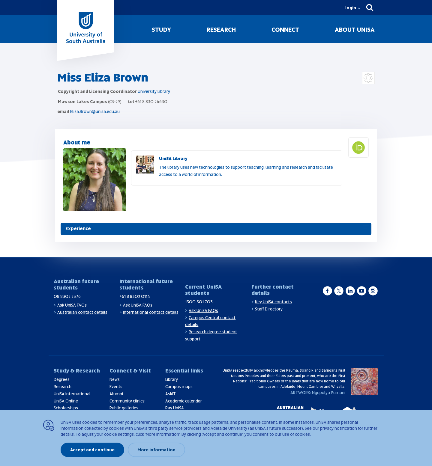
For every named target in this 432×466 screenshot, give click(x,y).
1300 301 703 (199, 301)
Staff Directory (269, 309)
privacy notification (338, 428)
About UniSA (355, 30)
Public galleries (124, 408)
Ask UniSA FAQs (72, 305)
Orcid (368, 141)
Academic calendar (183, 401)
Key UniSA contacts (273, 301)
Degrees (62, 379)
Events (116, 386)
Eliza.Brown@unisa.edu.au (95, 111)
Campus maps (179, 386)
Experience (78, 229)
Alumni (116, 393)
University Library (154, 91)
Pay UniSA (174, 408)
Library (171, 379)
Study (161, 30)
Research (221, 30)
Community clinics (127, 401)
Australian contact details (82, 312)
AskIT (170, 393)
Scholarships (66, 408)
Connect (285, 30)
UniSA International (72, 393)
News (115, 379)
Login (350, 7)
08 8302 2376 (67, 296)
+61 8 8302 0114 (134, 296)
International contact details (150, 312)
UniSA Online (66, 401)
